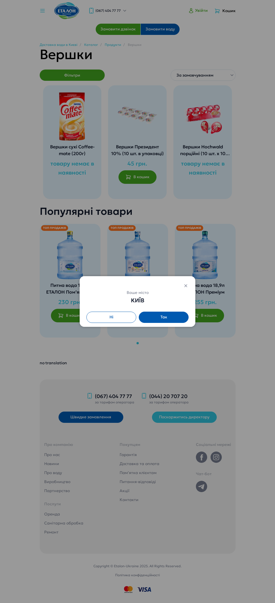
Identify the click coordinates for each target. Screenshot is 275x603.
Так (163, 317)
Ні (111, 317)
